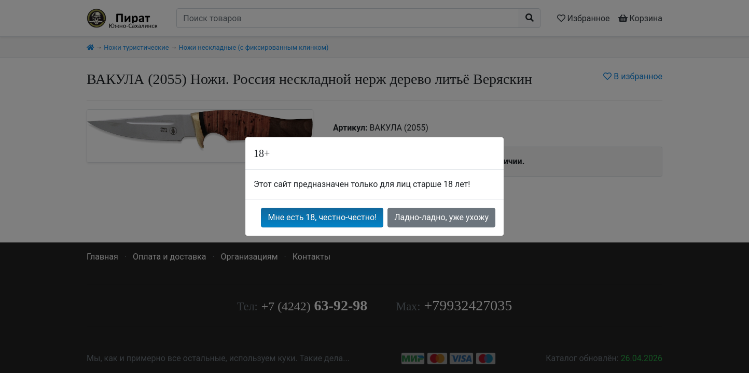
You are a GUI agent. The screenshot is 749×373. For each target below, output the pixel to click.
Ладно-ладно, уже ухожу (441, 217)
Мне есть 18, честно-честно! (322, 217)
